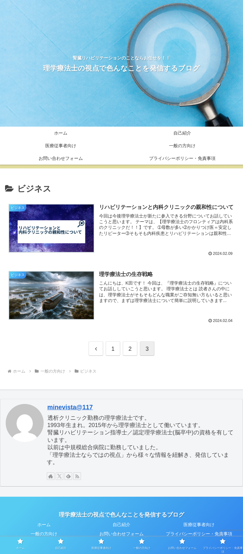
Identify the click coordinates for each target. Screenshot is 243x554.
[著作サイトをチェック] (50, 476)
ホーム (44, 524)
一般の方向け (44, 533)
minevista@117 (70, 406)
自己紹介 (121, 524)
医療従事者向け (199, 524)
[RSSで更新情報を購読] (77, 476)
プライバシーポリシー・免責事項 (199, 533)
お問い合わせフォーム (121, 533)
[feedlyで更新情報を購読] (68, 476)
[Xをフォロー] (59, 476)
